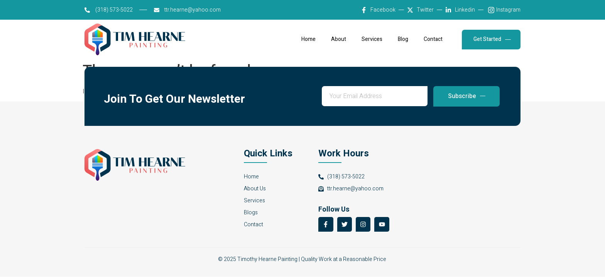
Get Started (492, 39)
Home (308, 40)
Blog (403, 40)
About (338, 40)
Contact (433, 40)
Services (372, 40)
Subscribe (466, 96)
